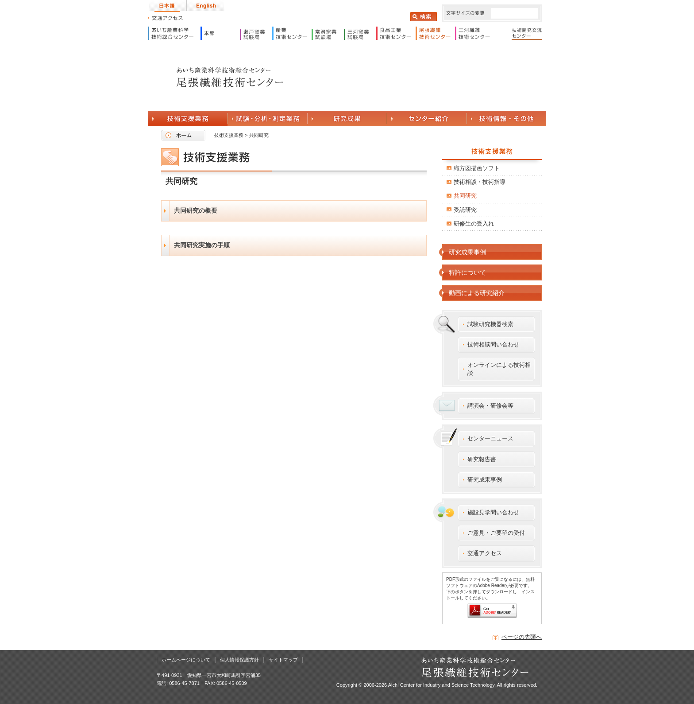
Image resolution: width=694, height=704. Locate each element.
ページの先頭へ (521, 637)
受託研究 (465, 209)
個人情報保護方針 (239, 659)
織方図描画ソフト (477, 168)
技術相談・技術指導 (479, 182)
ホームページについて (186, 659)
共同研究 (465, 195)
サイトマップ (283, 659)
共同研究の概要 (195, 210)
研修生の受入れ (474, 223)
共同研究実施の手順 (202, 245)
